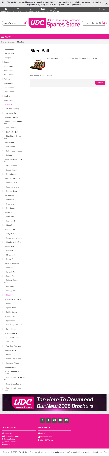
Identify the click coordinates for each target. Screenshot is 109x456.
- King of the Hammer (13, 238)
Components (9, 49)
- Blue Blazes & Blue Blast (12, 137)
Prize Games (9, 75)
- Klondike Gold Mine (12, 242)
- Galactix (8, 212)
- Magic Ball (9, 246)
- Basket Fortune (11, 117)
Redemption (8, 83)
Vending (7, 96)
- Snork (7, 303)
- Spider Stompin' (11, 312)
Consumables (9, 53)
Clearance (8, 105)
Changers (7, 58)
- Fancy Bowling (10, 174)
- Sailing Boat (9, 291)
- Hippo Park (9, 225)
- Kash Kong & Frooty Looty (13, 389)
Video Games (9, 100)
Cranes (6, 62)
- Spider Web (9, 316)
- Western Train (10, 350)
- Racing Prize (10, 276)
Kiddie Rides (8, 66)
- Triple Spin (9, 342)
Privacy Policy (8, 439)
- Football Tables (11, 191)
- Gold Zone (9, 217)
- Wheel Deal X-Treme (13, 359)
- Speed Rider (10, 308)
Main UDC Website (46, 440)
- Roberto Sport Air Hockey (12, 281)
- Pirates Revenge (11, 263)
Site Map (42, 433)
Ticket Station (9, 92)
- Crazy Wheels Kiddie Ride (13, 160)
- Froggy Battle (10, 195)
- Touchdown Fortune (13, 337)
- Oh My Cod (9, 255)
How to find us (8, 445)
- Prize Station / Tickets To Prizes (14, 378)
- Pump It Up (9, 272)
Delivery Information (11, 436)
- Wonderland (10, 367)
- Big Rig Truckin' (11, 132)
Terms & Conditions (10, 442)
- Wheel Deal (9, 355)
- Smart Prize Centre (12, 299)
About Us (7, 433)
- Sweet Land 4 (10, 333)
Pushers (7, 79)
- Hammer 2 (9, 221)
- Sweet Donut (10, 329)
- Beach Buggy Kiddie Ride (13, 122)
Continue (100, 83)
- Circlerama (9, 147)
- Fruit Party (9, 204)
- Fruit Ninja (9, 200)
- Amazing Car (10, 113)
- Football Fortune (11, 187)
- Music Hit (8, 251)
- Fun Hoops (9, 208)
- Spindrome (9, 321)
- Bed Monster (10, 128)
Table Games (9, 87)
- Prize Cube (9, 268)
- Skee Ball (8, 295)
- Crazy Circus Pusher (13, 384)
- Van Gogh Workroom (13, 346)
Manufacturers (45, 437)
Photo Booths (9, 71)
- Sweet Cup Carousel (13, 325)
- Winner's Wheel (11, 363)
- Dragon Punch (10, 170)
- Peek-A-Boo (9, 259)
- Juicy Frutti (9, 234)
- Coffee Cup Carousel (13, 151)
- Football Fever (10, 183)
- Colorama (9, 155)
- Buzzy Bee (9, 142)
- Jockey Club (9, 229)
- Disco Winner (10, 166)
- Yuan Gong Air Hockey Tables (13, 372)
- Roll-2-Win (9, 287)
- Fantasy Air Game (12, 178)
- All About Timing (11, 109)
